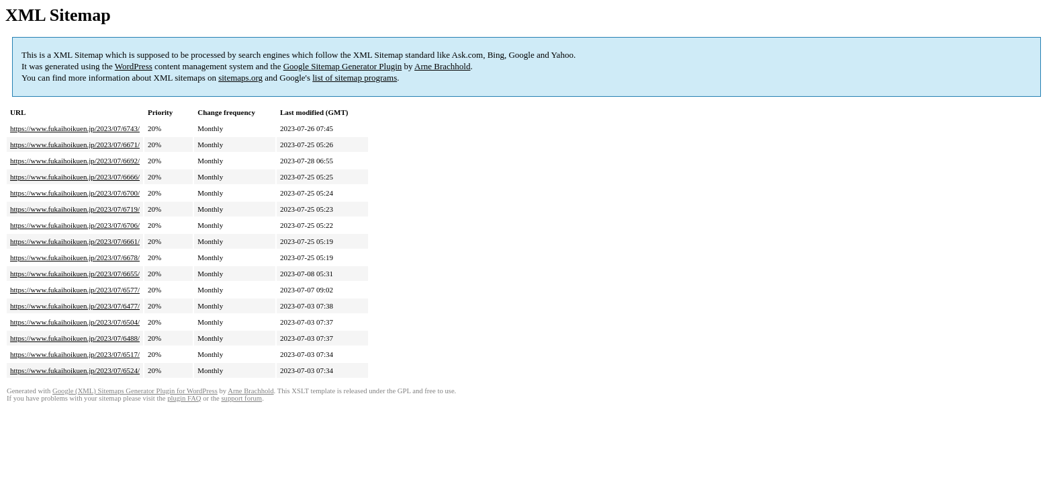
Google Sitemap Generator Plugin (342, 66)
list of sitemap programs (354, 78)
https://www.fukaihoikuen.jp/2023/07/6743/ (75, 128)
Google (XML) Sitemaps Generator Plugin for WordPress (135, 391)
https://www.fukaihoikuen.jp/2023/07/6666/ (75, 177)
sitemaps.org (240, 78)
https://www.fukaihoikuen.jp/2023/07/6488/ (75, 338)
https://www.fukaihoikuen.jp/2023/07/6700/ (75, 193)
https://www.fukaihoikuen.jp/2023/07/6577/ (75, 290)
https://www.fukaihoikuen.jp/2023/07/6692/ (75, 161)
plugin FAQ (184, 398)
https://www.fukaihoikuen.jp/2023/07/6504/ (75, 322)
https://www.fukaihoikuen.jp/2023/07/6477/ (75, 306)
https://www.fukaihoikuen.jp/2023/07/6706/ (75, 225)
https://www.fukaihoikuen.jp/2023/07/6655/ (75, 274)
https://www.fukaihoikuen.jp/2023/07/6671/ (75, 144)
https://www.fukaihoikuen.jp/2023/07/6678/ (75, 257)
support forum (241, 398)
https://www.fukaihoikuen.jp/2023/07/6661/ (75, 241)
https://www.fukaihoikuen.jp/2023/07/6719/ (75, 209)
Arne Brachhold (442, 66)
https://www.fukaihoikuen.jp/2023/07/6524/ (75, 370)
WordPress (133, 66)
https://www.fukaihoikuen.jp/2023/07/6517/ (75, 354)
